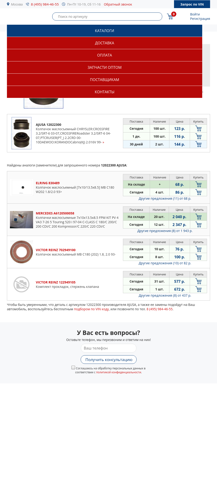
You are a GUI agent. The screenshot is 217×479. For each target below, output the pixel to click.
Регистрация (200, 18)
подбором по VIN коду (91, 309)
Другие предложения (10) (165, 263)
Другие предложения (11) (165, 198)
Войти (195, 14)
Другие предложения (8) (165, 231)
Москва (17, 4)
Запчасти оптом (105, 67)
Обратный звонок (118, 4)
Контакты (104, 91)
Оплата (104, 55)
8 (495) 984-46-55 (45, 4)
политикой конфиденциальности (118, 372)
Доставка (104, 42)
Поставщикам (104, 79)
